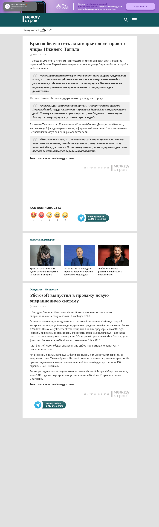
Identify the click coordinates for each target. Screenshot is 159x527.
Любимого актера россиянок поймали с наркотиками (110, 271)
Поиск (126, 20)
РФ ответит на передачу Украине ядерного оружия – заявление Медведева (79, 271)
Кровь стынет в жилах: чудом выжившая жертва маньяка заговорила (44, 271)
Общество (36, 289)
